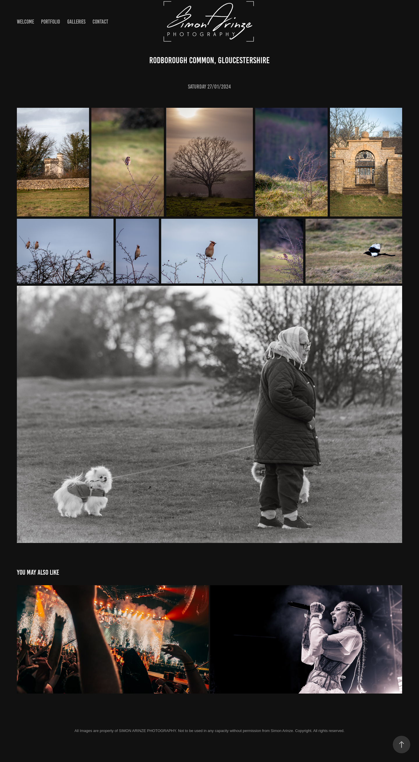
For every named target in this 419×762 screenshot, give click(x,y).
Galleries (76, 22)
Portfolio (50, 22)
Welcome (25, 22)
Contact (100, 22)
